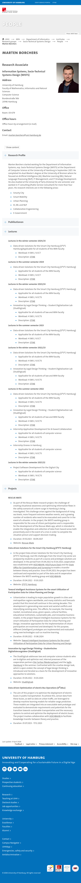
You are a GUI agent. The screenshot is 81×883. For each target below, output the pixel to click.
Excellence (7, 822)
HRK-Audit (66, 867)
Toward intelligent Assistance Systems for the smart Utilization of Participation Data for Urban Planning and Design (42, 642)
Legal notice (30, 744)
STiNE (32, 256)
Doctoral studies (9, 802)
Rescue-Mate (28, 543)
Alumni (5, 830)
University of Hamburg (13, 2)
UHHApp (6, 846)
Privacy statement (46, 744)
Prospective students (11, 782)
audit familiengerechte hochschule (50, 868)
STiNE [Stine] (54, 2)
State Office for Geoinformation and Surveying (43, 566)
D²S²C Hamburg (29, 584)
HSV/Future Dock (53, 564)
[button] (72, 2)
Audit (57, 866)
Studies (5, 778)
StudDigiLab (27, 682)
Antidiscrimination (11, 854)
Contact (5, 838)
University (7, 818)
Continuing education (12, 786)
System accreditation (75, 867)
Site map (73, 744)
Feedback (18, 744)
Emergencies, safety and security (17, 850)
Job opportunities (10, 806)
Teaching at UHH (10, 798)
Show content (12, 147)
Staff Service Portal (42, 2)
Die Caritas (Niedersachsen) (46, 662)
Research (6, 794)
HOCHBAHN (38, 564)
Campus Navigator (10, 842)
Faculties (6, 826)
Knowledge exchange (12, 810)
